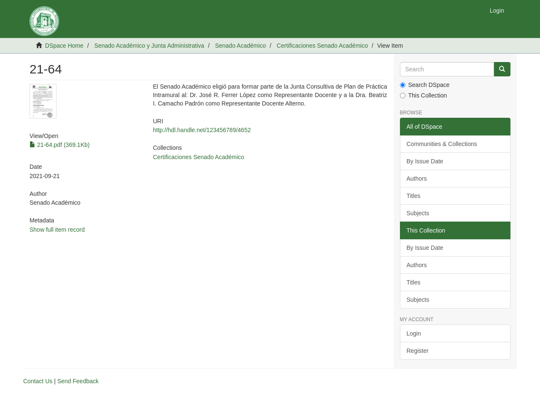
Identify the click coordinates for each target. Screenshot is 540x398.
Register (418, 350)
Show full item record (57, 229)
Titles (414, 195)
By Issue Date (425, 161)
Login (414, 333)
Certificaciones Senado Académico (322, 45)
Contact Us (37, 381)
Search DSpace (425, 84)
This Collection (423, 95)
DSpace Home (64, 45)
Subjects (418, 213)
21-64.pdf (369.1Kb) (59, 144)
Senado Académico (240, 45)
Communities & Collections (442, 144)
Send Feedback (78, 381)
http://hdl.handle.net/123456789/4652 (202, 130)
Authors (417, 178)
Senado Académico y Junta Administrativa (149, 45)
